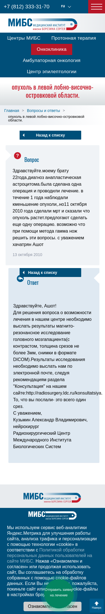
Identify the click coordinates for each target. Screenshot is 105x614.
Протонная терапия (73, 38)
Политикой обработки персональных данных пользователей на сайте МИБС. (49, 555)
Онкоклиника (52, 49)
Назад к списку (50, 135)
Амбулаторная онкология (51, 60)
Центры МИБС (24, 38)
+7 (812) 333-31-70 (26, 6)
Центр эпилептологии (51, 71)
